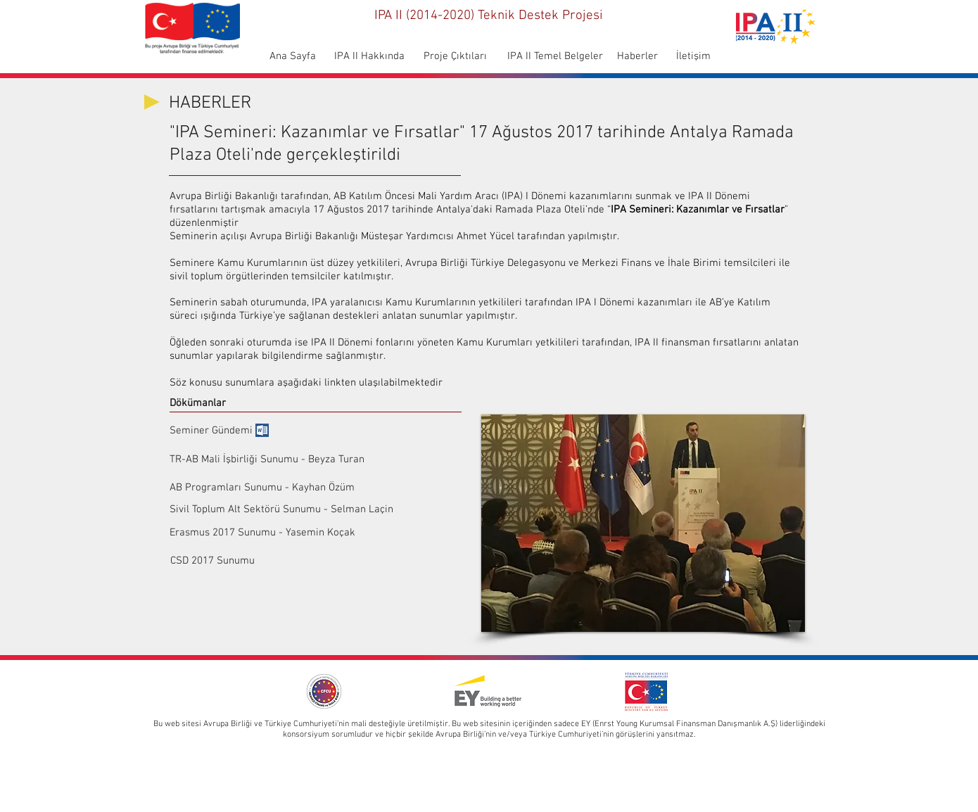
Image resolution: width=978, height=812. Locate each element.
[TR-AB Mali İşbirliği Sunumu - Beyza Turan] (304, 459)
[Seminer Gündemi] (211, 431)
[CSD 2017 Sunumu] (262, 561)
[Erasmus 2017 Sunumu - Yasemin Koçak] (262, 533)
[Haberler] (637, 56)
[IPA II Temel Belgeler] (555, 56)
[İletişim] (693, 56)
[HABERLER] (219, 103)
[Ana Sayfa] (292, 56)
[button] (643, 523)
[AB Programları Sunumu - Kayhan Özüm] (262, 488)
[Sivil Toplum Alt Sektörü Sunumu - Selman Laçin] (281, 509)
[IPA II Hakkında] (369, 56)
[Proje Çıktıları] (455, 56)
